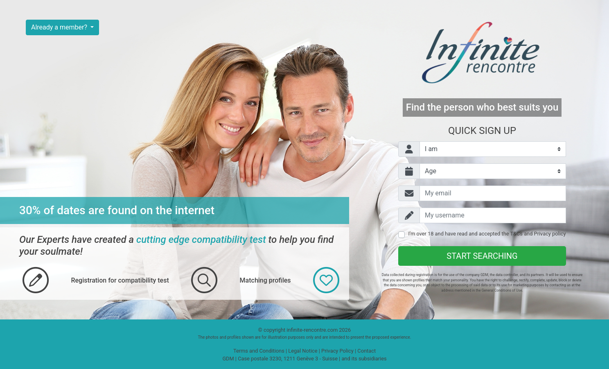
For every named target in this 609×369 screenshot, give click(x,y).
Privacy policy (550, 234)
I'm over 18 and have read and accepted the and (487, 234)
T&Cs (516, 234)
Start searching (482, 256)
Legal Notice (302, 351)
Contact (366, 351)
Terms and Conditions (258, 351)
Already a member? (60, 27)
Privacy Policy (337, 351)
